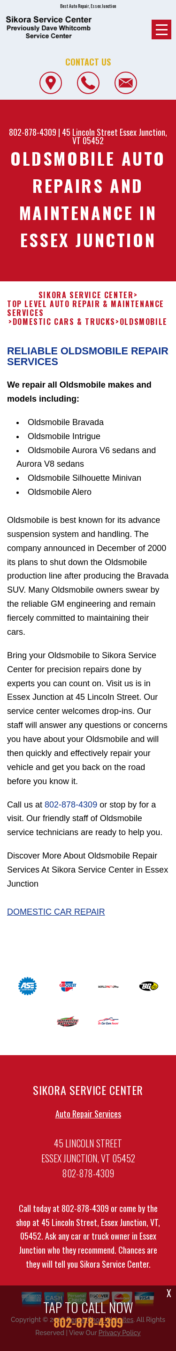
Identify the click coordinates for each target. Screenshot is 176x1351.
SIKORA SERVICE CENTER (86, 299)
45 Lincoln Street (90, 132)
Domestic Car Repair (56, 916)
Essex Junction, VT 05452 (119, 136)
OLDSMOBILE (144, 326)
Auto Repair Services (88, 1118)
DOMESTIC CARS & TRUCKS (64, 326)
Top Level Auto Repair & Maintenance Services (85, 313)
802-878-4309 (32, 132)
